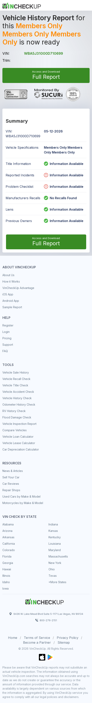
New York (55, 563)
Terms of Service (37, 638)
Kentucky (55, 537)
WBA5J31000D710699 (43, 53)
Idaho (6, 582)
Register (7, 325)
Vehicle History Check (17, 398)
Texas (53, 575)
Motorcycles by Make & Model (22, 503)
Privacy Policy (67, 638)
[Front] (21, 5)
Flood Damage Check (16, 417)
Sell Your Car (10, 477)
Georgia (7, 563)
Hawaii (6, 569)
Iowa (5, 588)
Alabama (8, 524)
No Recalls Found (60, 198)
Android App (10, 300)
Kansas (53, 530)
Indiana (53, 524)
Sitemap (64, 642)
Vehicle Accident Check (18, 391)
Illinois (6, 575)
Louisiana (55, 543)
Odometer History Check (18, 404)
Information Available (66, 164)
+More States (57, 582)
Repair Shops (11, 490)
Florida (6, 556)
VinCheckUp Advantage (18, 288)
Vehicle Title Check (15, 385)
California (8, 543)
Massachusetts (58, 556)
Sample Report (12, 307)
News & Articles (12, 471)
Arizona (7, 530)
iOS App (7, 294)
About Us (8, 275)
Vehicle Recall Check (16, 379)
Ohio (52, 569)
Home (12, 638)
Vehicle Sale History (15, 372)
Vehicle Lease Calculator (18, 443)
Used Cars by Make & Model (21, 496)
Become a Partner (37, 642)
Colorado (8, 550)
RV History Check (14, 411)
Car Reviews (10, 483)
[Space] (44, 600)
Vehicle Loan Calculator (17, 436)
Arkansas (8, 537)
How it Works (11, 281)
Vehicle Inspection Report (19, 423)
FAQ (5, 351)
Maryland (55, 550)
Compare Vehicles (14, 430)
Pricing (6, 338)
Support (7, 344)
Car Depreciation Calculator (20, 449)
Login (6, 331)
